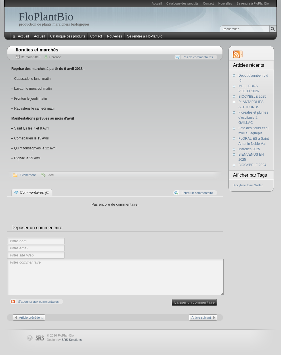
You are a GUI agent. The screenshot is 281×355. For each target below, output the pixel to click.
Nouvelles (225, 3)
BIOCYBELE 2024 (252, 165)
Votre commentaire (115, 277)
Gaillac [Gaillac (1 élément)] (258, 185)
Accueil (157, 3)
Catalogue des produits (182, 3)
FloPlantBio (45, 16)
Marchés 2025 (249, 149)
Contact (208, 3)
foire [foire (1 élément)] (250, 185)
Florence (55, 57)
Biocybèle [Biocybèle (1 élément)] (239, 185)
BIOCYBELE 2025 (252, 97)
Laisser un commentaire (194, 302)
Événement (28, 175)
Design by (64, 339)
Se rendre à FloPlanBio (252, 3)
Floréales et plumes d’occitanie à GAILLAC (253, 117)
